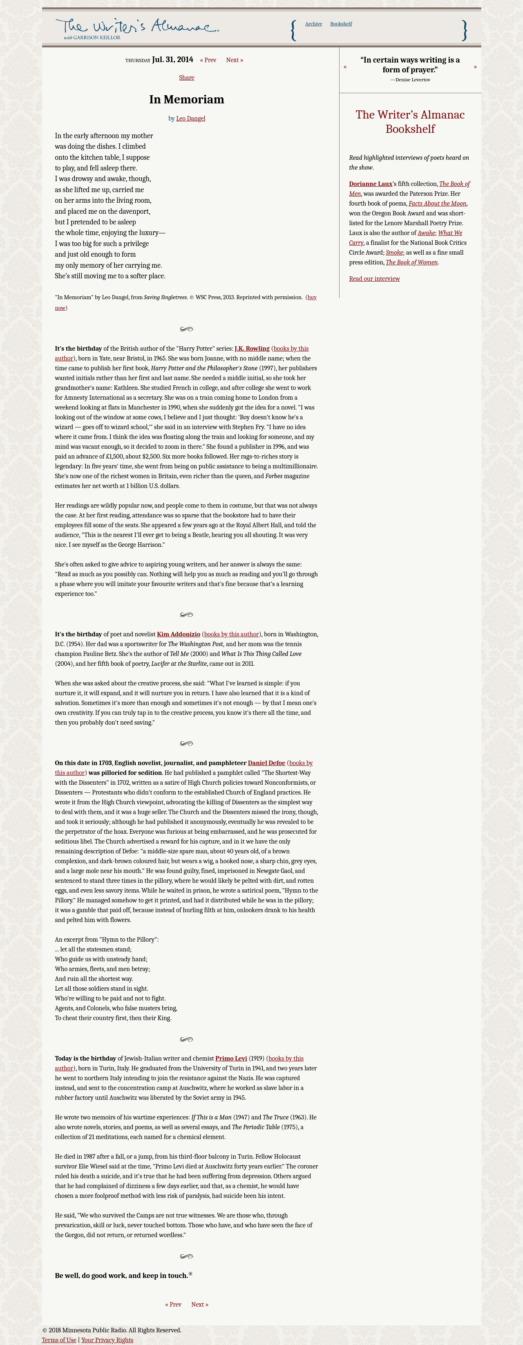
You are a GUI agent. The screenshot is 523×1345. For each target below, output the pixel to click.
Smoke (394, 252)
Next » (235, 60)
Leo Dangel (190, 118)
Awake (426, 233)
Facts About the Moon (437, 203)
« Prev (208, 60)
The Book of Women (412, 262)
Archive (313, 23)
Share (186, 77)
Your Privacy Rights (107, 1340)
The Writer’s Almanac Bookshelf (410, 122)
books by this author (231, 634)
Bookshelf (341, 23)
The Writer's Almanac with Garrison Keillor (139, 30)
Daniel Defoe (266, 763)
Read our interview (374, 278)
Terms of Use (59, 1340)
